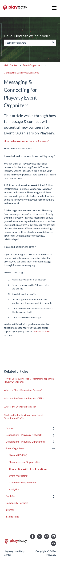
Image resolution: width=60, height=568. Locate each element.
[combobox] (27, 43)
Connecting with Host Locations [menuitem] (28, 468)
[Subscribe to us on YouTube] (53, 543)
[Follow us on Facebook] (32, 536)
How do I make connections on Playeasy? (26, 141)
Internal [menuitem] (9, 509)
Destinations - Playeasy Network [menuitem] (23, 434)
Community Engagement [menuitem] (22, 482)
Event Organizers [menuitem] (14, 448)
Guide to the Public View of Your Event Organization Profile (23, 417)
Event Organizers (32, 65)
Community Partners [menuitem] (16, 502)
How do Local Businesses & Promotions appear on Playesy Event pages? (29, 380)
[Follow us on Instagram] (46, 536)
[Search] (53, 43)
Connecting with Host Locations (21, 72)
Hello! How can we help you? (27, 36)
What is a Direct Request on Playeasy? (23, 390)
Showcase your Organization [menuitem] (24, 461)
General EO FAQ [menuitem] (18, 455)
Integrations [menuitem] (12, 516)
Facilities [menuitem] (10, 496)
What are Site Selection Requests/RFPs (24, 398)
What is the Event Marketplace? (20, 406)
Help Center (10, 65)
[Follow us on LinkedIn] (53, 536)
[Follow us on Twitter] (39, 536)
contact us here (41, 331)
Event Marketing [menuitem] (18, 475)
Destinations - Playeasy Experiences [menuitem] (25, 441)
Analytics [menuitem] (14, 489)
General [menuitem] (9, 427)
